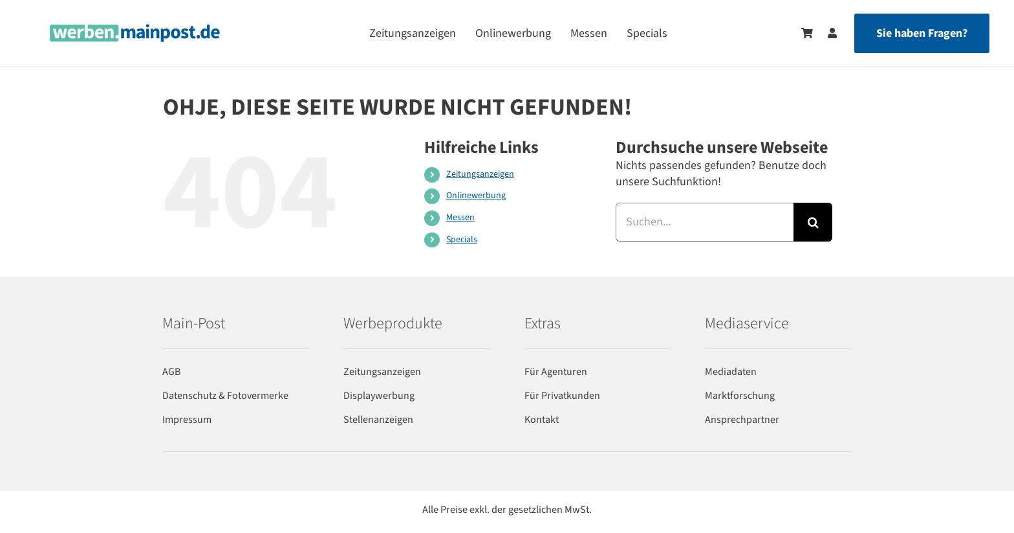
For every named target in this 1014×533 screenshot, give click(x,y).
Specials (461, 239)
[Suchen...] (704, 222)
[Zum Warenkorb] (807, 33)
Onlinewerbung (476, 195)
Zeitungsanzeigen (480, 174)
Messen (460, 217)
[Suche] (812, 222)
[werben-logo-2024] (135, 29)
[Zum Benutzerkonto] (826, 33)
